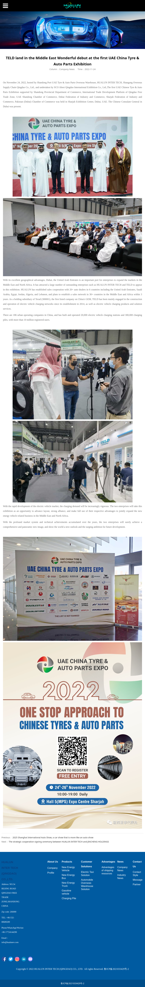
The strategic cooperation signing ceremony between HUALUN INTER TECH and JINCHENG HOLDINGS (59, 841)
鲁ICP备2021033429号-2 (72, 983)
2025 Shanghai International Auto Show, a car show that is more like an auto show (53, 837)
